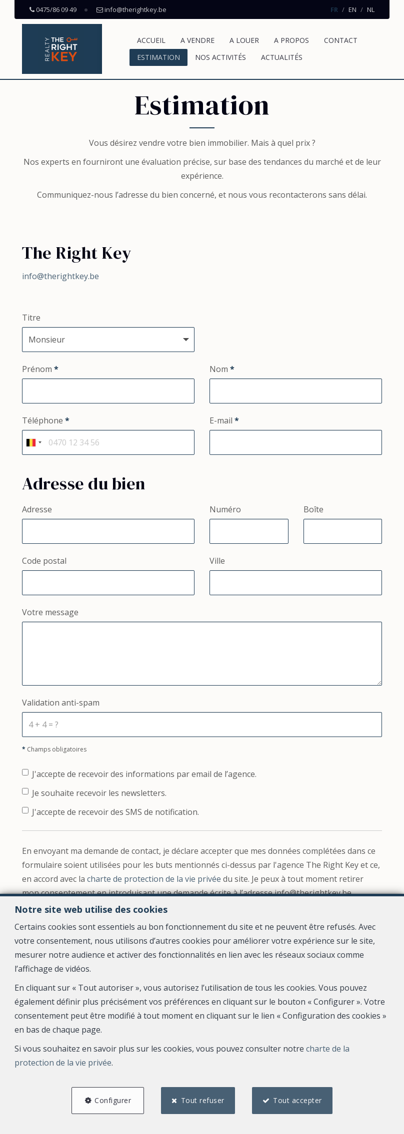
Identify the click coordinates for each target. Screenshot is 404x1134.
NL (370, 9)
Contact (341, 40)
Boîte (314, 509)
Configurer (112, 1100)
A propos (291, 40)
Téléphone (46, 420)
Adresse (37, 509)
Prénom (40, 369)
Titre (31, 317)
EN (352, 9)
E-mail (224, 420)
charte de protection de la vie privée (154, 878)
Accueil (151, 40)
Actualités (281, 57)
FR (334, 9)
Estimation (158, 57)
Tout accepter (297, 1100)
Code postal (44, 560)
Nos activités (220, 57)
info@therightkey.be (60, 276)
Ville (217, 560)
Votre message (50, 612)
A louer (244, 40)
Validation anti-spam (61, 702)
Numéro (225, 509)
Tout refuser (202, 1100)
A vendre (197, 40)
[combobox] (33, 442)
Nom (222, 369)
